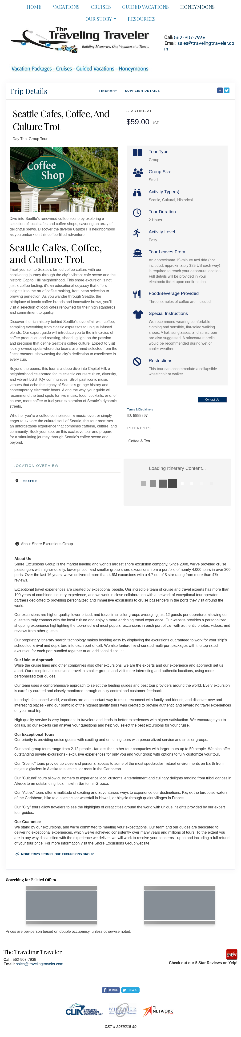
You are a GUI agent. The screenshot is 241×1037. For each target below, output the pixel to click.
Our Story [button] (98, 18)
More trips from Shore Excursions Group (55, 854)
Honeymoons (197, 6)
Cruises (101, 6)
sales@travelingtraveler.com (39, 964)
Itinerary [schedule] (107, 90)
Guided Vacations (145, 6)
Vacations (66, 6)
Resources (142, 18)
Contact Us (212, 399)
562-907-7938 (189, 37)
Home (33, 6)
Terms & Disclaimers (140, 409)
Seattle (30, 481)
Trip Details (28, 91)
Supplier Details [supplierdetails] (142, 90)
